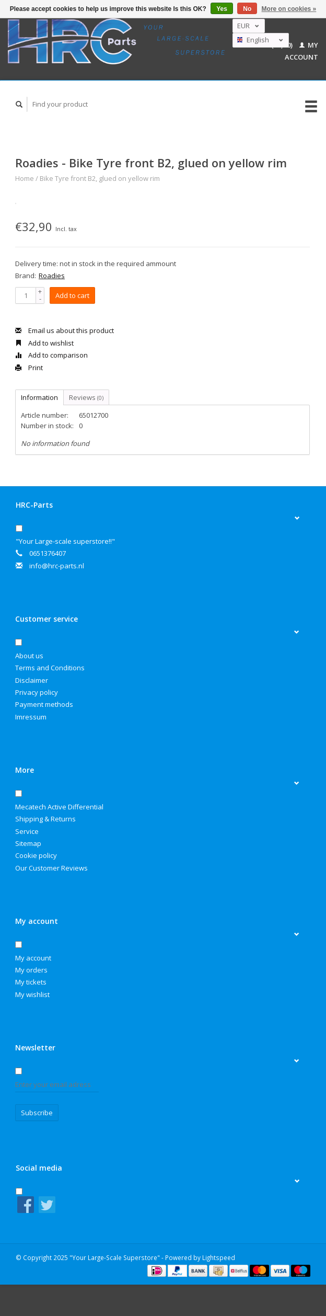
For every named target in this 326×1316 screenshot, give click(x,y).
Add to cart (72, 295)
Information (39, 397)
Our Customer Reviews (51, 868)
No (247, 9)
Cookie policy (36, 855)
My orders (31, 970)
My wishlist (32, 994)
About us (29, 655)
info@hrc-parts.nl (56, 565)
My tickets (30, 982)
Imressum (30, 717)
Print (29, 367)
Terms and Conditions (50, 667)
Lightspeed (218, 1257)
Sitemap (28, 843)
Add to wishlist (44, 343)
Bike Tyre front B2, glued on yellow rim (100, 178)
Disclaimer (31, 680)
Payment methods (44, 704)
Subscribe (37, 1112)
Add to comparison (51, 355)
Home (24, 178)
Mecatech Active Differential (59, 806)
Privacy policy (36, 692)
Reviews (86, 397)
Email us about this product (64, 330)
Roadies (52, 275)
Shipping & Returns (45, 818)
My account (33, 958)
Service (27, 831)
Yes (221, 9)
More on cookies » (289, 9)
